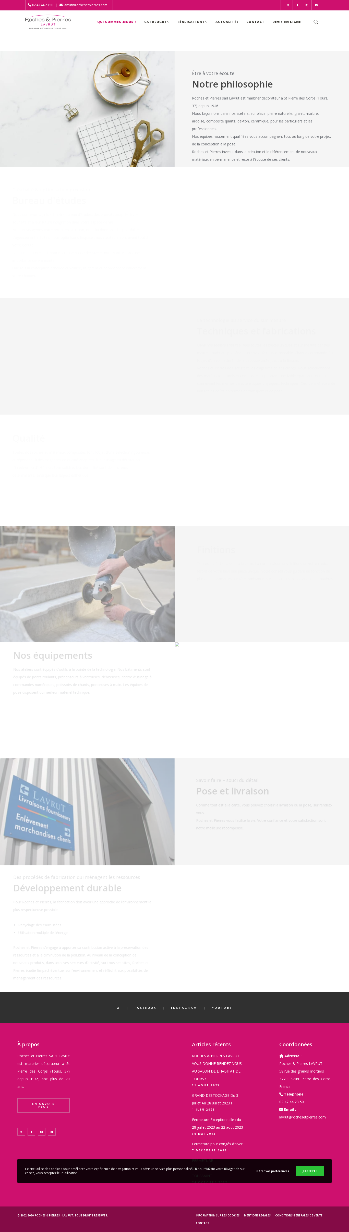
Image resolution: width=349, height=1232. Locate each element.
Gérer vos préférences (272, 1171)
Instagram (184, 1008)
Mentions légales (257, 1215)
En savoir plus (43, 1105)
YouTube (222, 1008)
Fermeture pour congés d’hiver (217, 1143)
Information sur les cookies (217, 1215)
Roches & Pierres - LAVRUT (53, 1215)
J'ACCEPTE (310, 1171)
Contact (202, 1223)
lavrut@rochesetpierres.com (85, 5)
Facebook (145, 1008)
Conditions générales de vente (298, 1215)
